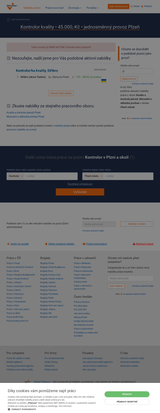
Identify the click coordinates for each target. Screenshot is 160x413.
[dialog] (80, 398)
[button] (54, 409)
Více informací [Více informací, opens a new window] (65, 406)
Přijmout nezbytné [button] (127, 401)
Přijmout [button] (127, 394)
